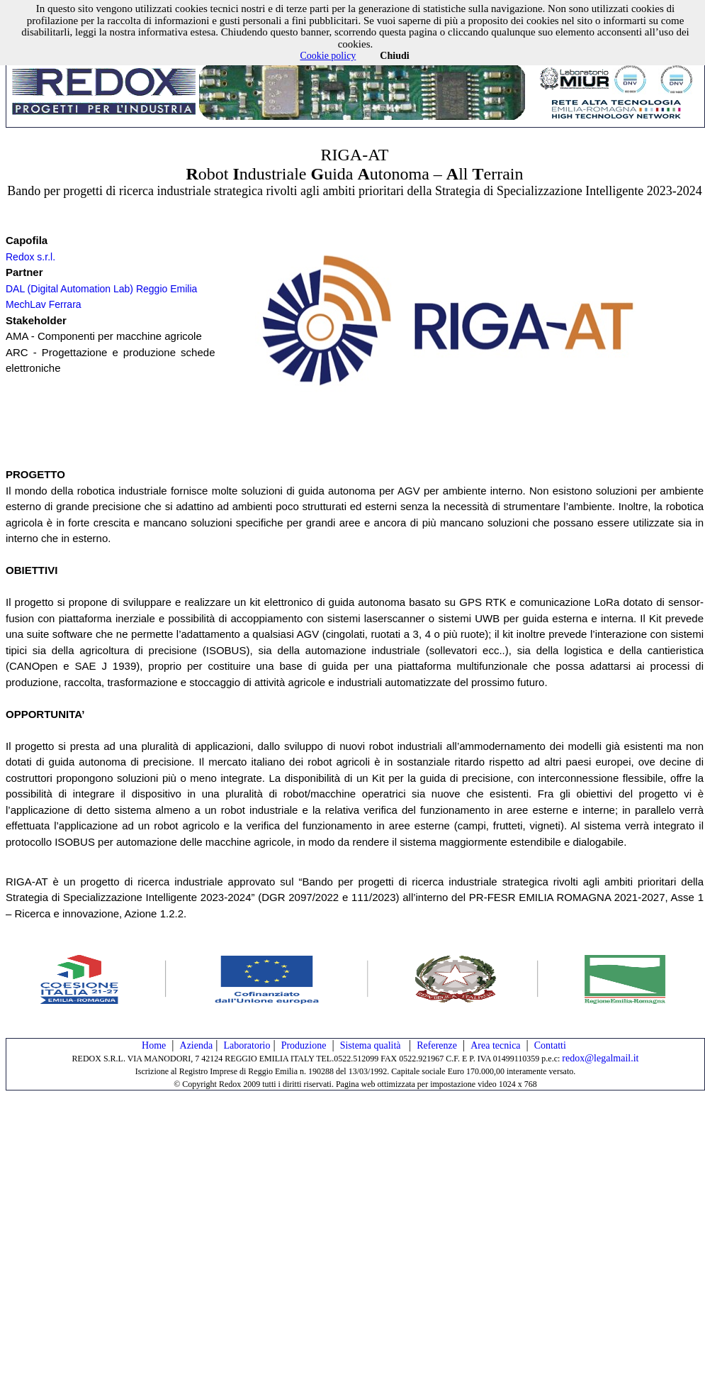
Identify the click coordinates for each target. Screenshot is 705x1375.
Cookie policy (328, 55)
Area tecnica (495, 1045)
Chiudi (394, 55)
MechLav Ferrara (43, 304)
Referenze (437, 1045)
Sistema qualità (371, 1045)
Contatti (550, 1045)
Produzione (304, 1045)
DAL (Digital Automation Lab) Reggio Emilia (101, 288)
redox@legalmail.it (600, 1058)
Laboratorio (246, 1045)
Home (154, 1045)
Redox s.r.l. (30, 257)
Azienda (196, 1045)
